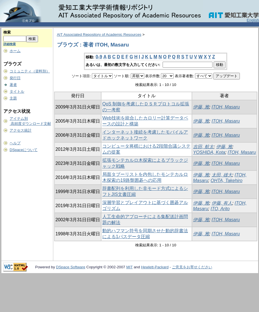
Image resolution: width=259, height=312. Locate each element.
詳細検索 (9, 44)
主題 (13, 98)
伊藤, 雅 (201, 107)
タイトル (17, 91)
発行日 (15, 78)
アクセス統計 (21, 130)
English (253, 20)
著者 (13, 85)
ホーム (15, 51)
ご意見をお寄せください (192, 267)
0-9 (99, 56)
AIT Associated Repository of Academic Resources (99, 34)
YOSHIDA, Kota (209, 152)
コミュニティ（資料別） (30, 71)
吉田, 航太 (203, 146)
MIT (129, 267)
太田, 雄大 (222, 174)
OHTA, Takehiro (226, 180)
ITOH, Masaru (226, 107)
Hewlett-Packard (155, 267)
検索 (7, 32)
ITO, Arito (220, 208)
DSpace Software (70, 267)
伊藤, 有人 (222, 203)
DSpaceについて (23, 150)
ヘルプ (15, 143)
